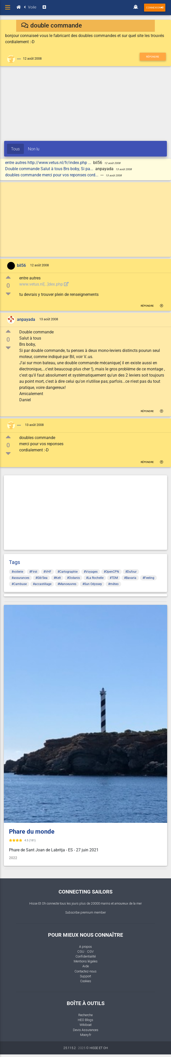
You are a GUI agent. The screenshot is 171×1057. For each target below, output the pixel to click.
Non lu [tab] (33, 148)
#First (33, 571)
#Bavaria (130, 578)
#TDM (114, 578)
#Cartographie (68, 571)
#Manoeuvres (67, 584)
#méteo (113, 584)
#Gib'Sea (41, 578)
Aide (85, 966)
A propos (85, 946)
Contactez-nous (85, 971)
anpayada (26, 319)
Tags (14, 562)
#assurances (20, 578)
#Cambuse (19, 584)
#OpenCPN (111, 571)
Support (85, 976)
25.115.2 (69, 1048)
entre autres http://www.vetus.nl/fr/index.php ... (48, 162)
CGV (90, 951)
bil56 (21, 265)
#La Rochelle (94, 578)
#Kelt (57, 578)
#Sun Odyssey (92, 584)
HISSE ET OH (99, 1048)
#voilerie (17, 571)
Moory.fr (85, 1035)
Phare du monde (31, 831)
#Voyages (91, 571)
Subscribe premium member (85, 912)
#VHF (47, 571)
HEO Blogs (85, 1020)
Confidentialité (85, 956)
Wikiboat (86, 1025)
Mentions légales (86, 961)
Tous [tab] (15, 148)
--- (19, 58)
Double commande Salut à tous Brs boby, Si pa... (49, 168)
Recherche (85, 1015)
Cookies (85, 981)
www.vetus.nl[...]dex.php (44, 284)
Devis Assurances (85, 1030)
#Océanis (73, 578)
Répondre (152, 56)
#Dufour (131, 571)
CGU (80, 951)
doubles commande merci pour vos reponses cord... (52, 174)
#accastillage (42, 584)
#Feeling (148, 578)
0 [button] (8, 285)
